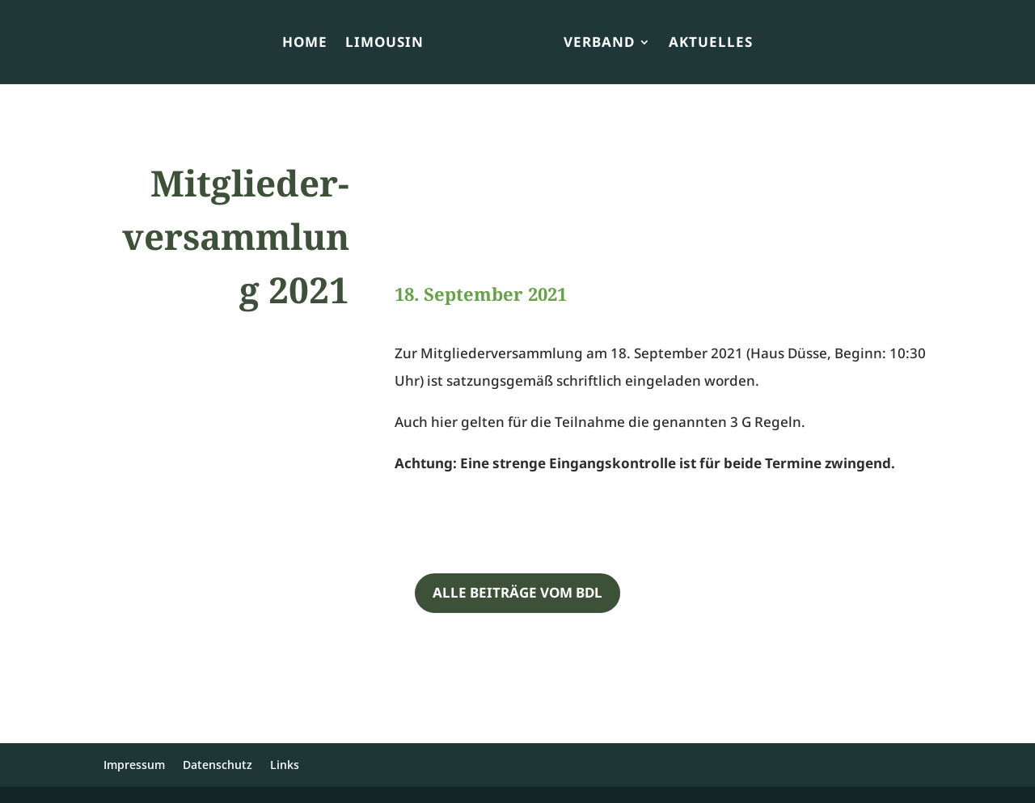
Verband (599, 43)
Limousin (384, 43)
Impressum (134, 764)
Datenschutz (217, 764)
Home (304, 43)
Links (284, 764)
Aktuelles (711, 43)
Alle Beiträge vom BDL (517, 592)
